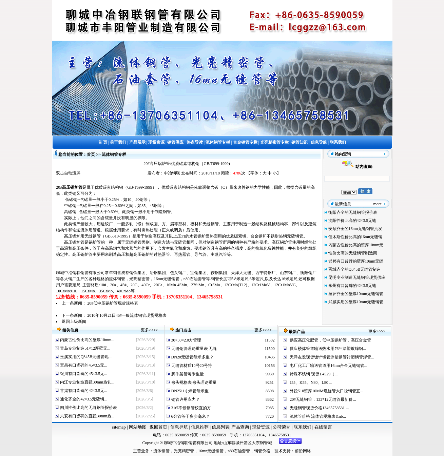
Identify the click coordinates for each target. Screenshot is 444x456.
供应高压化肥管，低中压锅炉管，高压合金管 (330, 340)
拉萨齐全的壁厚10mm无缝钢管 (356, 293)
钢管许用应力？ (185, 399)
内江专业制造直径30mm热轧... (87, 382)
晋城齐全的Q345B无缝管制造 (354, 269)
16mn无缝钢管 (166, 278)
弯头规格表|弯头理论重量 (193, 382)
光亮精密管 (139, 278)
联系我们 (303, 427)
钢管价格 (262, 451)
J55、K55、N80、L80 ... (311, 382)
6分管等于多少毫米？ (190, 416)
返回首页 (158, 427)
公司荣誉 (282, 427)
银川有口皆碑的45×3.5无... (83, 373)
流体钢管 (117, 278)
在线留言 (323, 427)
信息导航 (179, 427)
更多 (145, 330)
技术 (278, 451)
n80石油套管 (195, 278)
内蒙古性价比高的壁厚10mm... (87, 339)
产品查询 (240, 427)
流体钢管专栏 (114, 154)
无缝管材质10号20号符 (191, 365)
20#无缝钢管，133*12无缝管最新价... (323, 399)
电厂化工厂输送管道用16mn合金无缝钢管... (328, 365)
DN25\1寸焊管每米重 (189, 391)
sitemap (119, 427)
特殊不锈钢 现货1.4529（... (313, 374)
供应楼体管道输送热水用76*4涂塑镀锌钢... (328, 348)
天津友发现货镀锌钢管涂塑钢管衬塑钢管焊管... (332, 357)
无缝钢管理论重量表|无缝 (193, 348)
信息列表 (220, 427)
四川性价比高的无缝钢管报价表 (88, 407)
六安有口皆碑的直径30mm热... (87, 416)
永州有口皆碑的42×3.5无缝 (352, 285)
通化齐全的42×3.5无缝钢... (83, 399)
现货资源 (261, 427)
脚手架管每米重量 (187, 374)
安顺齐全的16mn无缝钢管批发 (355, 228)
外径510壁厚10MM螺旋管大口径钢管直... (326, 391)
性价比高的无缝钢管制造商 (352, 253)
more (377, 204)
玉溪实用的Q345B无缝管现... (86, 356)
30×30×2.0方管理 (185, 340)
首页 (91, 154)
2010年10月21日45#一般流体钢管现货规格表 (127, 315)
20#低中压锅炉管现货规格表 (112, 303)
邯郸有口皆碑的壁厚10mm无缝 (356, 261)
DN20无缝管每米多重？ (192, 357)
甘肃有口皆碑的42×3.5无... (83, 390)
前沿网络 (303, 451)
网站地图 (138, 427)
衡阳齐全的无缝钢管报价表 (352, 212)
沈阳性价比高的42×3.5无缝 (352, 220)
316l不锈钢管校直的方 (190, 408)
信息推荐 (199, 427)
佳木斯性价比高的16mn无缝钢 (355, 236)
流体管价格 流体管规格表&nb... (318, 416)
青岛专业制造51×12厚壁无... (85, 348)
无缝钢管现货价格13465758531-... (319, 408)
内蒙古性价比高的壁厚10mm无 (356, 245)
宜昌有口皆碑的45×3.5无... (83, 365)
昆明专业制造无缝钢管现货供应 (356, 277)
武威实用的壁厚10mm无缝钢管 (356, 301)
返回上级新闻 (74, 321)
